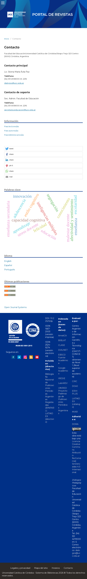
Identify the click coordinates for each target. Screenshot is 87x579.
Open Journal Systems (15, 307)
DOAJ (75, 386)
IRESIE (61, 378)
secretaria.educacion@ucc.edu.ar (20, 110)
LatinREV (63, 383)
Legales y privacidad (20, 568)
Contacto (68, 568)
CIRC (74, 381)
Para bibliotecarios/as (14, 135)
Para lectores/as (11, 126)
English (7, 261)
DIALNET (63, 350)
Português (9, 269)
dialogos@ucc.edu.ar (14, 83)
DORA (75, 424)
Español (8, 265)
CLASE (61, 345)
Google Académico (63, 371)
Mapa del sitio (41, 568)
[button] (43, 148)
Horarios (56, 568)
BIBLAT (62, 340)
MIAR (75, 411)
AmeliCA (62, 335)
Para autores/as (11, 131)
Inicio (6, 39)
